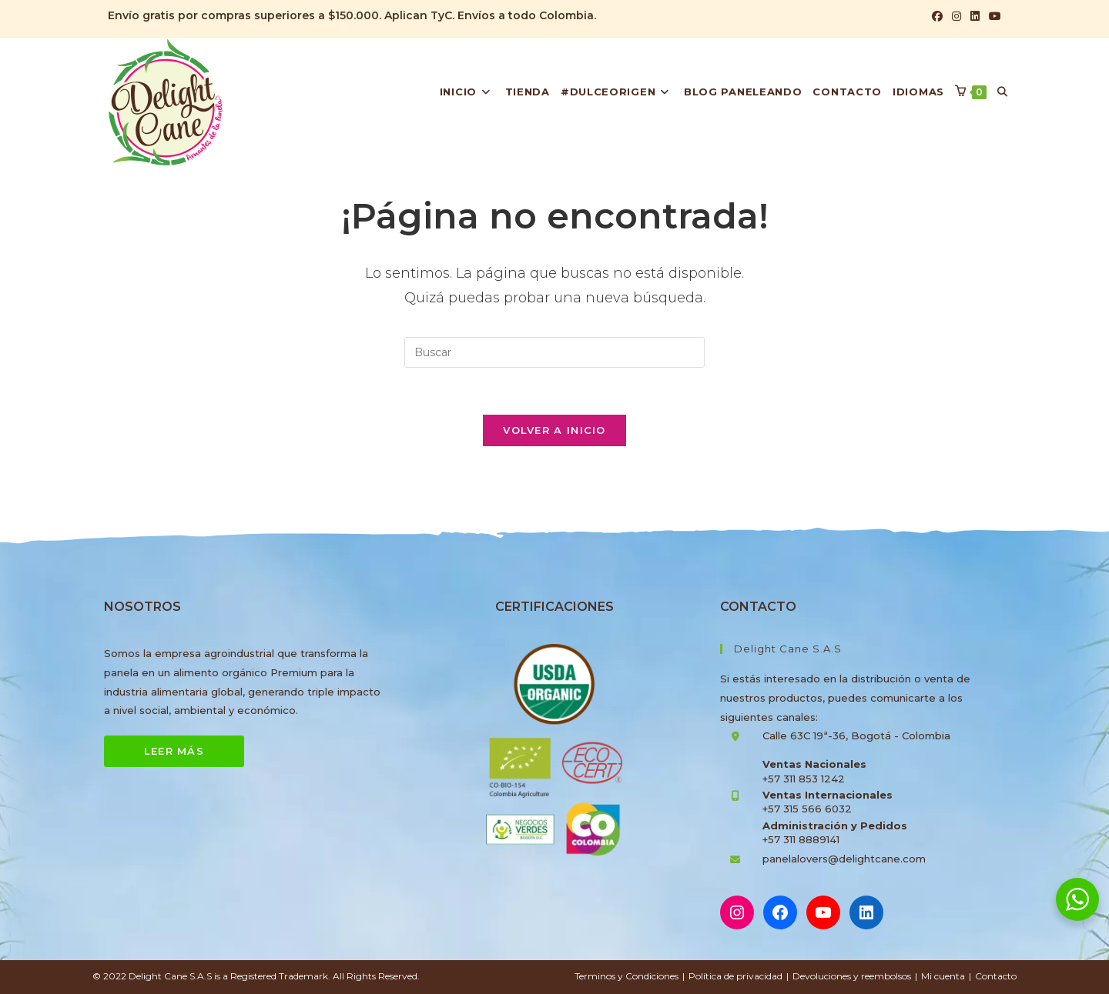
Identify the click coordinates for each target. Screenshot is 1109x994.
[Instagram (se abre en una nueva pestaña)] (956, 16)
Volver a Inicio (554, 430)
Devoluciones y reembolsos (851, 976)
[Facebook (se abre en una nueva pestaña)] (937, 16)
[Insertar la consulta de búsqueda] (554, 352)
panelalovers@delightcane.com (844, 858)
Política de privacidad (735, 976)
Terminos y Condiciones (626, 976)
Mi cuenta (943, 976)
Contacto (996, 976)
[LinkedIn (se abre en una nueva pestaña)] (975, 16)
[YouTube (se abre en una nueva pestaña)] (992, 16)
